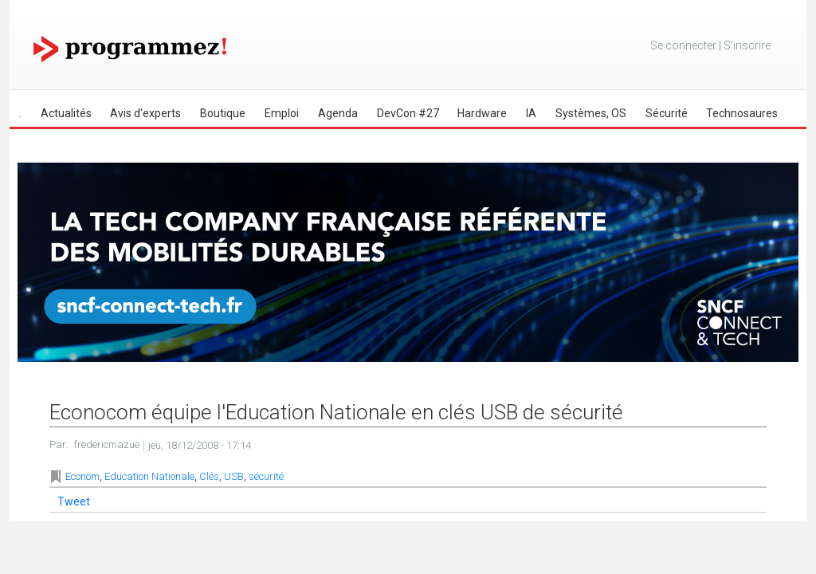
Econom (82, 476)
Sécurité (666, 113)
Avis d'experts (145, 113)
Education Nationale (149, 476)
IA (531, 113)
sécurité (266, 476)
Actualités (66, 113)
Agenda (338, 113)
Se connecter (683, 45)
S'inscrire (747, 45)
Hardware (482, 113)
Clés (209, 476)
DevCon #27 (408, 113)
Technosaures (742, 113)
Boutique (222, 113)
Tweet (73, 501)
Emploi (282, 113)
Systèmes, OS (590, 113)
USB (234, 476)
